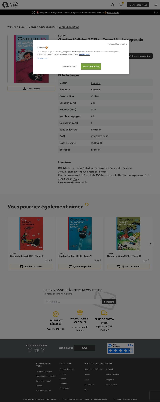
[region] (81, 57)
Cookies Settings (69, 66)
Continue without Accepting (117, 44)
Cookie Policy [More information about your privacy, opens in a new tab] (84, 54)
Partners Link (42, 58)
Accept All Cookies (91, 66)
